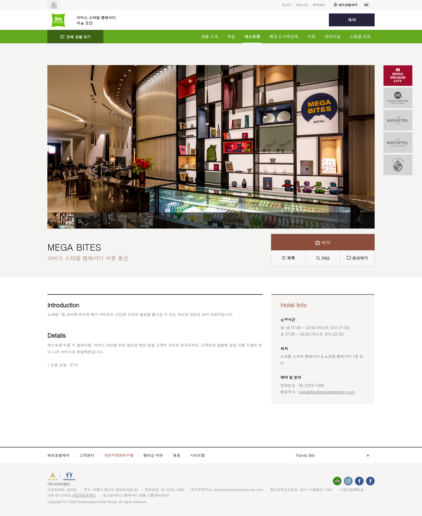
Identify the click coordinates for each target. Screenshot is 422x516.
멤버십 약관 (153, 455)
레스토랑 (252, 36)
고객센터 (86, 455)
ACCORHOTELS (63, 477)
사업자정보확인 (84, 495)
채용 (176, 455)
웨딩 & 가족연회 (283, 36)
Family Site (303, 455)
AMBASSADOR (93, 477)
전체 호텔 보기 (78, 37)
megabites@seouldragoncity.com (327, 391)
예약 (352, 20)
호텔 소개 (209, 36)
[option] (60, 220)
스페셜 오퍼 (360, 36)
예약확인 (319, 4)
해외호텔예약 (58, 455)
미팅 (311, 36)
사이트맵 (197, 455)
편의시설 (332, 36)
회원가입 (302, 4)
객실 (231, 36)
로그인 (286, 4)
